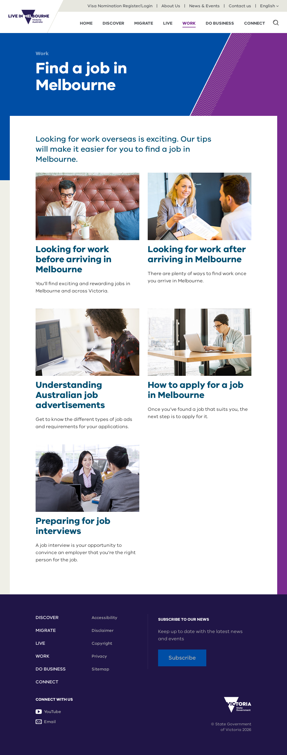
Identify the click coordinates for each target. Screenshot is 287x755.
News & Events (204, 6)
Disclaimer (103, 630)
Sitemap (100, 669)
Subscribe (182, 658)
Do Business (51, 669)
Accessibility (104, 617)
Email (46, 721)
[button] (276, 22)
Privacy (99, 656)
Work (42, 53)
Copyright (102, 643)
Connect (47, 682)
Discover (47, 618)
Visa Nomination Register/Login (119, 6)
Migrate (46, 630)
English (269, 6)
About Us (170, 6)
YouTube (48, 711)
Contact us (240, 6)
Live (40, 643)
